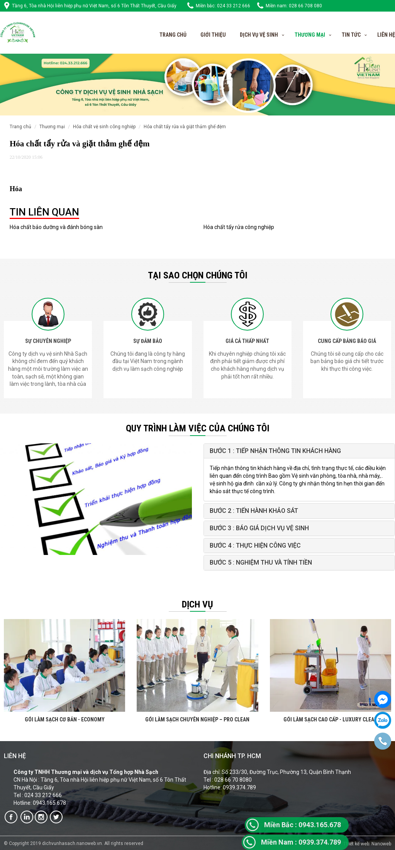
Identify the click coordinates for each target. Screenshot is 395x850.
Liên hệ (386, 35)
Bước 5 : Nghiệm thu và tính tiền (261, 562)
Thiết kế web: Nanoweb (367, 844)
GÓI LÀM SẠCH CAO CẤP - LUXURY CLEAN (330, 719)
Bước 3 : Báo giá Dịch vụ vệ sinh (259, 528)
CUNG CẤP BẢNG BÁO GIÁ (347, 341)
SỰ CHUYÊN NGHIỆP (48, 341)
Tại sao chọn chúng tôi (198, 275)
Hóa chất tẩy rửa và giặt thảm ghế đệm (185, 126)
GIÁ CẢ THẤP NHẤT (247, 341)
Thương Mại (310, 35)
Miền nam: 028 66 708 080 (294, 5)
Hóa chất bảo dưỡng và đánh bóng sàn (56, 227)
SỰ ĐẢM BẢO (147, 341)
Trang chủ (172, 35)
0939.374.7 (297, 842)
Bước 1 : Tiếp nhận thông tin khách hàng (275, 451)
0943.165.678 (302, 825)
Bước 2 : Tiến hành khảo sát (254, 510)
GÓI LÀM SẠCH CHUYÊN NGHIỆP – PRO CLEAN (197, 719)
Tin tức (351, 35)
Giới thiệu (213, 35)
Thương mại (52, 126)
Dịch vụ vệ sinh (259, 35)
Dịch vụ (197, 604)
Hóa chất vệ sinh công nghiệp (104, 126)
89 (337, 842)
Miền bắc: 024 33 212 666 (223, 5)
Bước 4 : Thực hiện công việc (255, 545)
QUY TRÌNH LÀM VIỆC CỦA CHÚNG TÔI (198, 428)
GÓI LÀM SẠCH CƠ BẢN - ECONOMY (65, 719)
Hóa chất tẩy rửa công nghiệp (238, 227)
